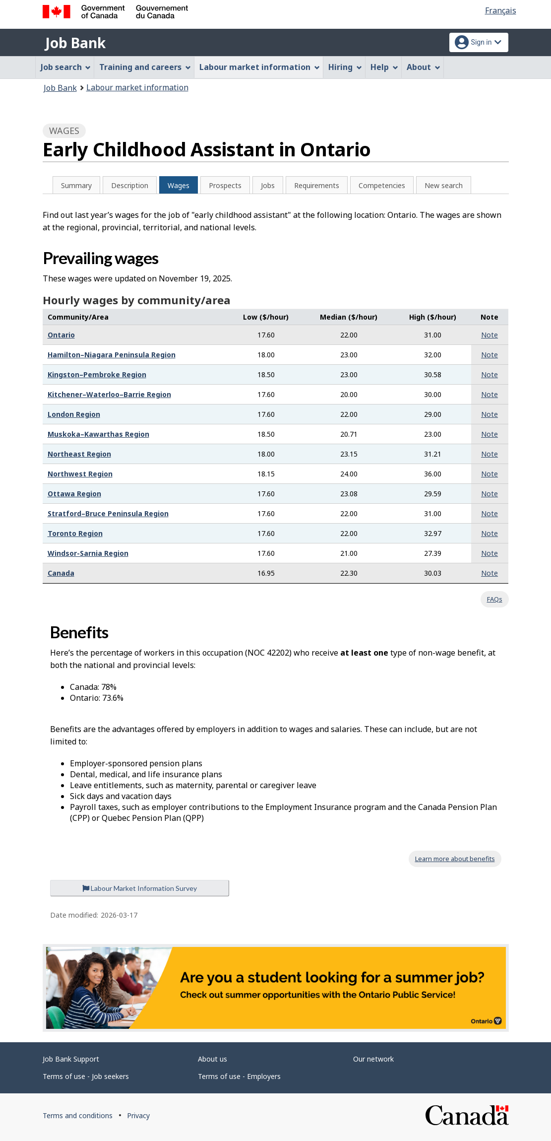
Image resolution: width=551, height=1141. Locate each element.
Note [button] (489, 334)
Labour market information (137, 87)
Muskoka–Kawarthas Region (98, 434)
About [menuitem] (423, 67)
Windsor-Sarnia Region (88, 553)
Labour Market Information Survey (139, 888)
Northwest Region (80, 473)
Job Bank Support (71, 1059)
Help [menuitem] (384, 67)
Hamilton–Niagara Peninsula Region (112, 354)
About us (212, 1059)
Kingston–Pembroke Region (97, 374)
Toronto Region (75, 533)
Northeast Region (79, 454)
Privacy (138, 1115)
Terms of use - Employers (239, 1076)
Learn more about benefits (455, 858)
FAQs (494, 599)
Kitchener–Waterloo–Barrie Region (109, 394)
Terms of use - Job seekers (86, 1076)
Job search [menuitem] (66, 67)
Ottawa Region (74, 493)
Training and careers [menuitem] (145, 67)
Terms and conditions (78, 1115)
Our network (373, 1059)
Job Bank (75, 42)
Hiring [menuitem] (345, 67)
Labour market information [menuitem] (259, 67)
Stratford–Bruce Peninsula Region (108, 513)
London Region (74, 414)
